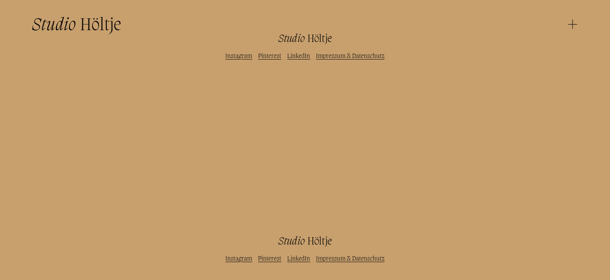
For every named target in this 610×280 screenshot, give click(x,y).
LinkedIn (298, 56)
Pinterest (269, 56)
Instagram (238, 56)
